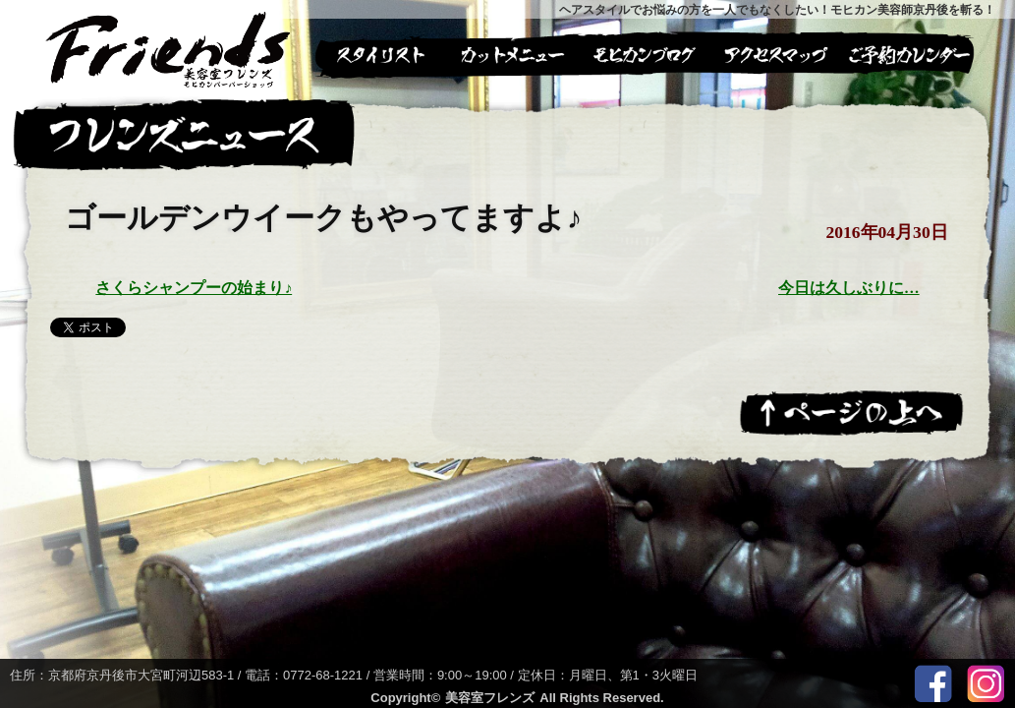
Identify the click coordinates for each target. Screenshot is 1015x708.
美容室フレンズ (490, 697)
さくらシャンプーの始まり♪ (193, 287)
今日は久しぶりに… (849, 287)
